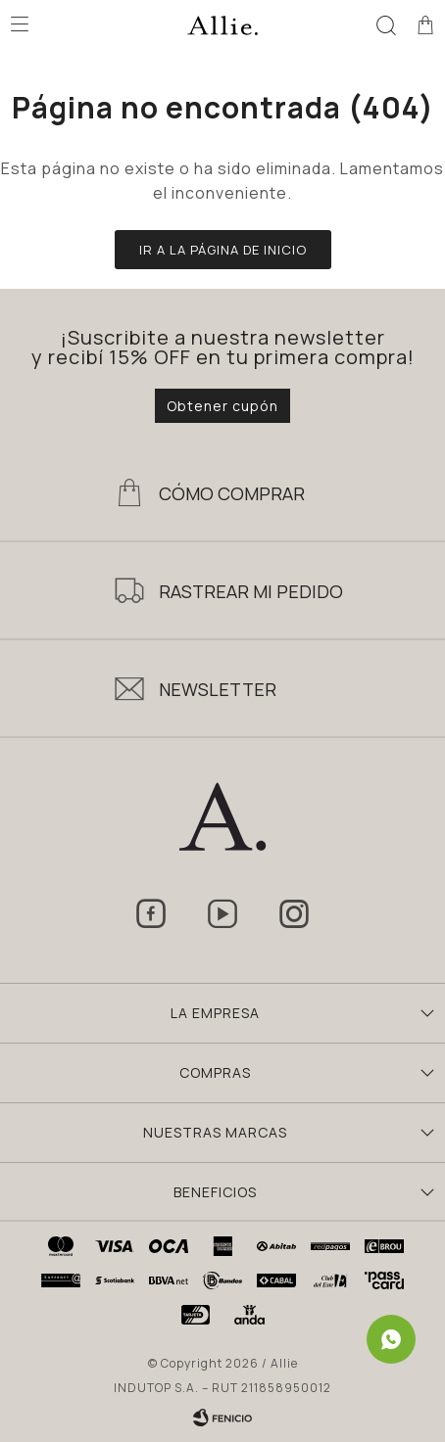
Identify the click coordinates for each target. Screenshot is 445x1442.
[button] (386, 24)
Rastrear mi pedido (251, 591)
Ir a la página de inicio (223, 249)
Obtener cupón (222, 405)
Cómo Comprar (232, 493)
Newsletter (217, 689)
